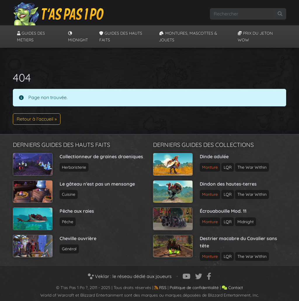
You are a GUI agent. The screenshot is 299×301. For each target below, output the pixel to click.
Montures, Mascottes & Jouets (188, 36)
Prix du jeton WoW (255, 36)
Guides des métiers (31, 36)
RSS (160, 287)
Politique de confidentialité (194, 287)
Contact (232, 287)
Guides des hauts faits (120, 36)
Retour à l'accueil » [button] (37, 119)
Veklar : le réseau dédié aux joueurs (130, 276)
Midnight (78, 36)
